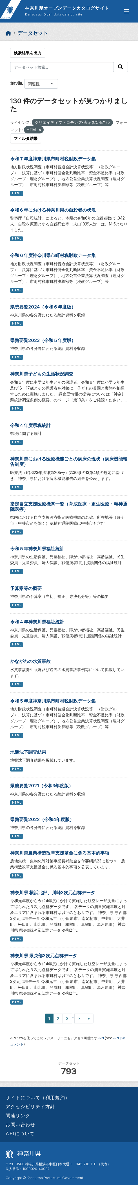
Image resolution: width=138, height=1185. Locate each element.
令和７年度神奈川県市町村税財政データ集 (53, 159)
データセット (32, 33)
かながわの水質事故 (30, 661)
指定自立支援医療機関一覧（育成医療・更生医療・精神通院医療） (68, 506)
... (73, 1016)
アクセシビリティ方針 (30, 1106)
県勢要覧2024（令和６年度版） (43, 307)
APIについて (20, 1133)
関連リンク (18, 1115)
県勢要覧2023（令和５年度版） (43, 340)
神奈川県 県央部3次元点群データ (43, 955)
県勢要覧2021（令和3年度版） (41, 785)
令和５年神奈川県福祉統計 (37, 548)
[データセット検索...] (61, 67)
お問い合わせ (20, 1124)
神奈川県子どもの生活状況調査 (41, 374)
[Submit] (120, 67)
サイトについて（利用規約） (38, 1097)
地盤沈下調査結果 (28, 752)
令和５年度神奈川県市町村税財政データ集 (53, 701)
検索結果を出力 (27, 52)
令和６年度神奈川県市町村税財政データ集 (53, 255)
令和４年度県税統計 (30, 425)
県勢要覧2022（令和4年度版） (42, 819)
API (101, 1038)
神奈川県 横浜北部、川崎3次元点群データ (52, 892)
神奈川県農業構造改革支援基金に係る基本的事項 (59, 853)
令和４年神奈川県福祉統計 (37, 622)
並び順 (16, 83)
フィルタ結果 (25, 138)
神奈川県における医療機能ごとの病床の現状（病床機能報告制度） (68, 461)
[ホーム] (8, 33)
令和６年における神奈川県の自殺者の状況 (53, 210)
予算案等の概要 (26, 588)
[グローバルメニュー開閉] (126, 11)
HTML (16, 193)
